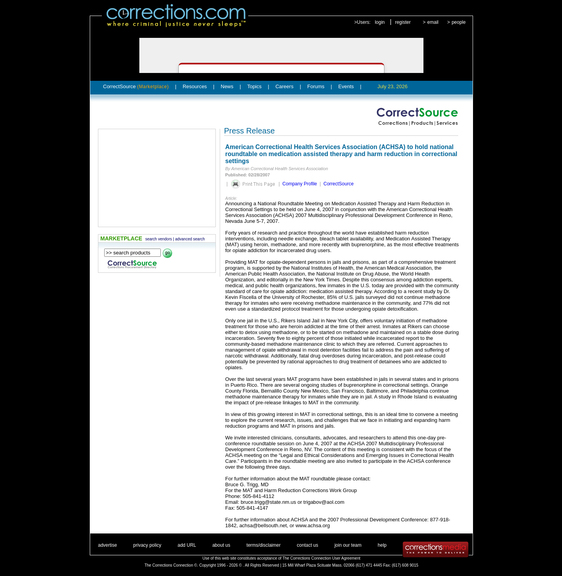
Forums (315, 86)
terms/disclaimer (264, 545)
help (382, 545)
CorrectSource (136, 86)
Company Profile (300, 184)
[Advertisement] (156, 178)
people (459, 22)
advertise (107, 545)
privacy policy (147, 545)
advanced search (190, 239)
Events (346, 86)
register (403, 22)
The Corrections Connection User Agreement (322, 558)
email (433, 22)
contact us (307, 545)
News (227, 86)
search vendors (158, 239)
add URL (187, 545)
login (379, 22)
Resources (195, 86)
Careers (284, 86)
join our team (347, 545)
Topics (254, 86)
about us (221, 545)
